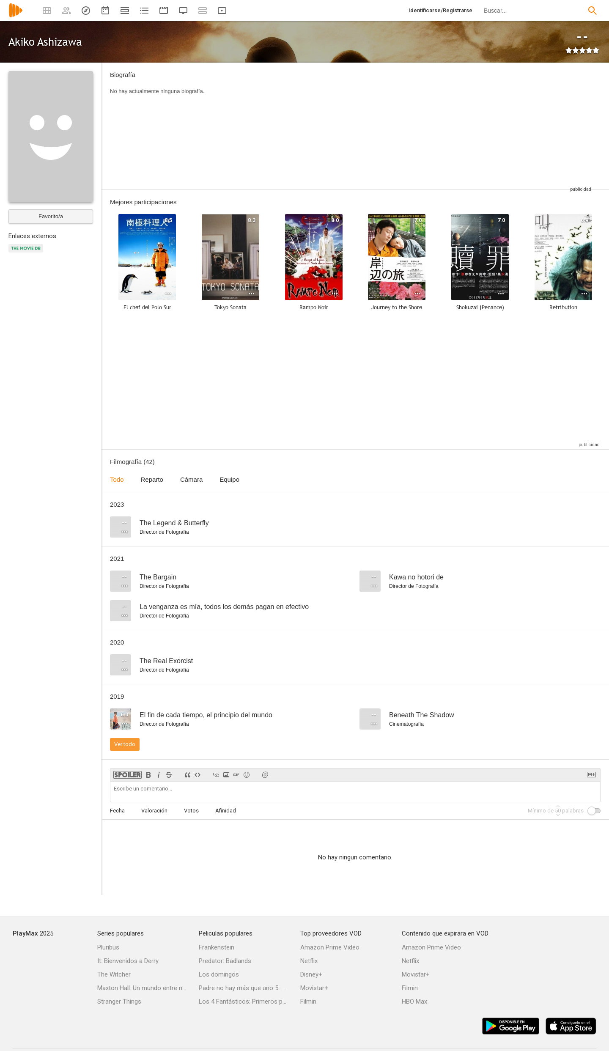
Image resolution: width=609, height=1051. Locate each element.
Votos (191, 810)
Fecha (117, 810)
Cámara (191, 479)
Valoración (154, 810)
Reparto (152, 479)
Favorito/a (50, 216)
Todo (117, 479)
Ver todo (124, 744)
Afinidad (225, 810)
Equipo (229, 479)
